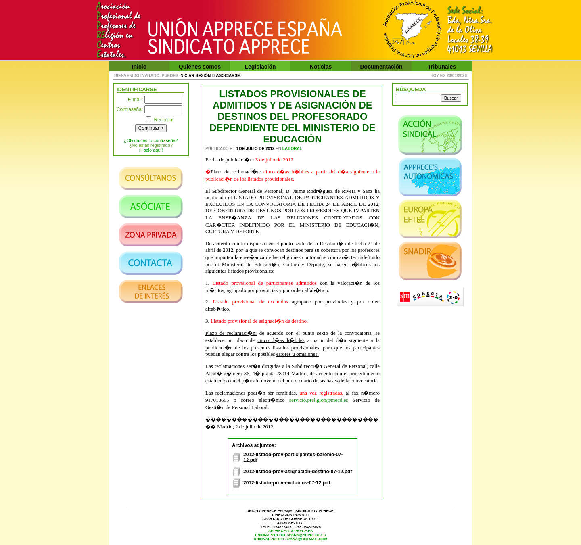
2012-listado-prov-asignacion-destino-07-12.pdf (297, 471)
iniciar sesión (195, 75)
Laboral (292, 148)
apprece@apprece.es (290, 531)
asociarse (228, 75)
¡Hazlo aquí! (151, 150)
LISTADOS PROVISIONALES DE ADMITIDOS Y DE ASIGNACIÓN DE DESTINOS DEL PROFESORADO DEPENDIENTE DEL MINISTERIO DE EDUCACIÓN (292, 116)
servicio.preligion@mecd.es (318, 400)
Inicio (139, 66)
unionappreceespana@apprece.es (290, 535)
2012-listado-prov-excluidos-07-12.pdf (286, 483)
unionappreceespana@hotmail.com (291, 539)
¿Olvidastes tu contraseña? (151, 140)
